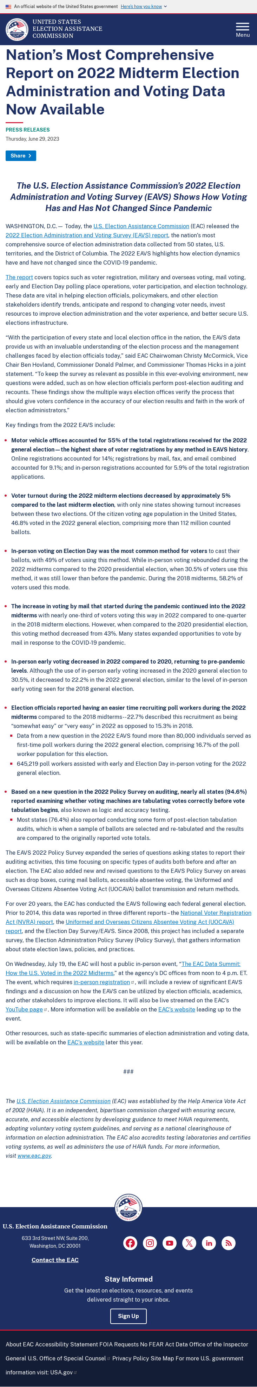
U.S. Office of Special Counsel (69, 1358)
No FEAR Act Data (164, 1344)
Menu (243, 28)
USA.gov (64, 1372)
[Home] (17, 39)
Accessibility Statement (66, 1344)
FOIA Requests (119, 1344)
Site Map (162, 1358)
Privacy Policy (130, 1358)
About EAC (20, 1344)
